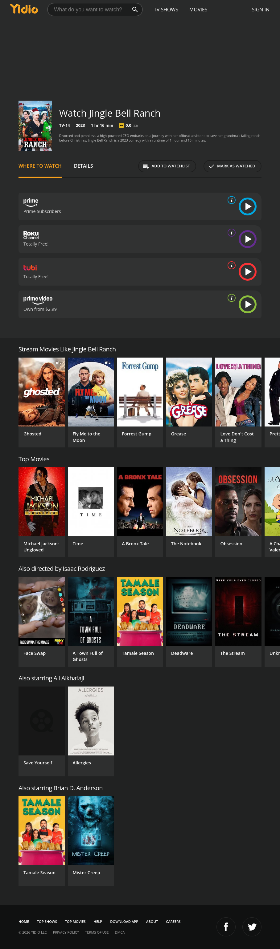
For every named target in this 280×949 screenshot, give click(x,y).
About (152, 921)
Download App (124, 921)
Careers (173, 921)
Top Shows (47, 921)
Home (24, 921)
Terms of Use (97, 932)
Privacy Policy (66, 932)
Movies (198, 9)
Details (83, 165)
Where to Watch (40, 165)
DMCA (120, 932)
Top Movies (75, 921)
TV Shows (166, 9)
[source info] (230, 200)
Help (98, 921)
